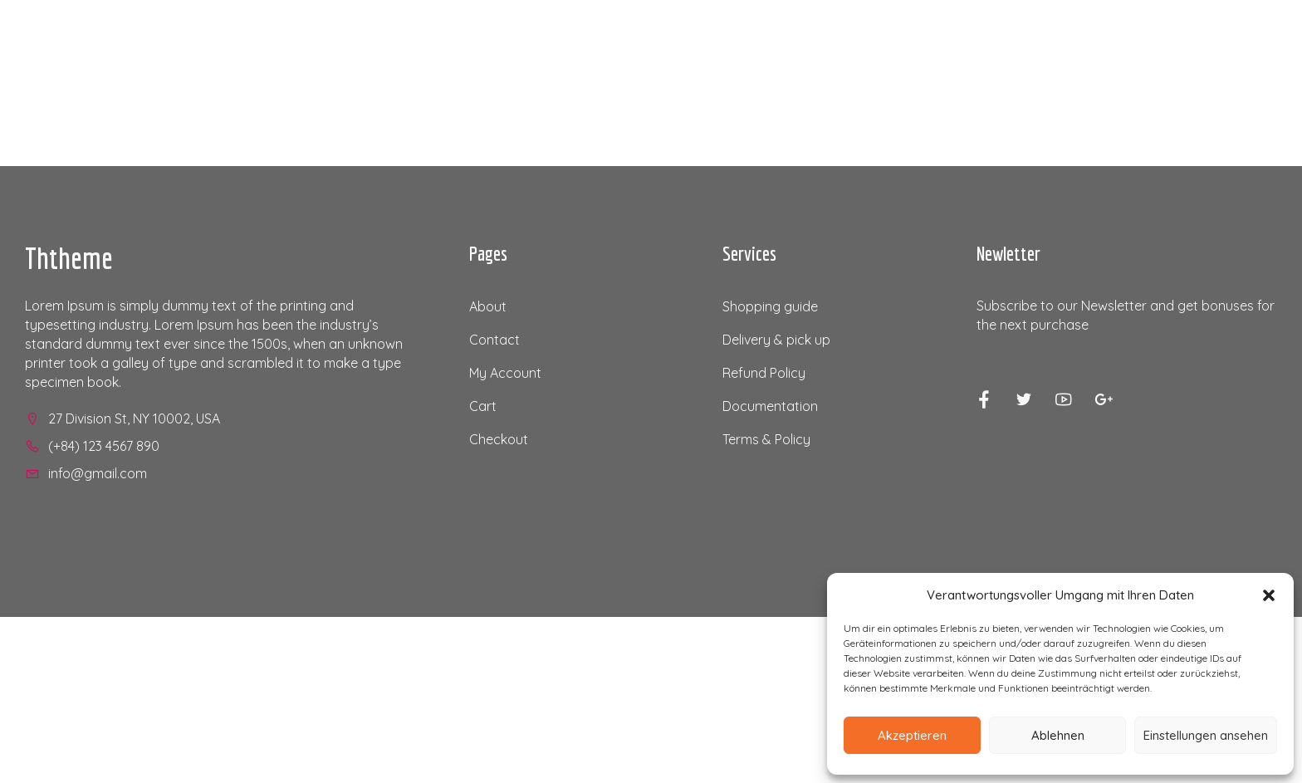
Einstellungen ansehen (1205, 735)
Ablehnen (1057, 735)
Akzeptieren (912, 735)
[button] (1268, 595)
